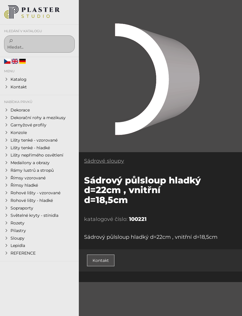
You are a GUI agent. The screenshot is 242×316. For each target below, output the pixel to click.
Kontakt (101, 260)
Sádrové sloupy (104, 161)
